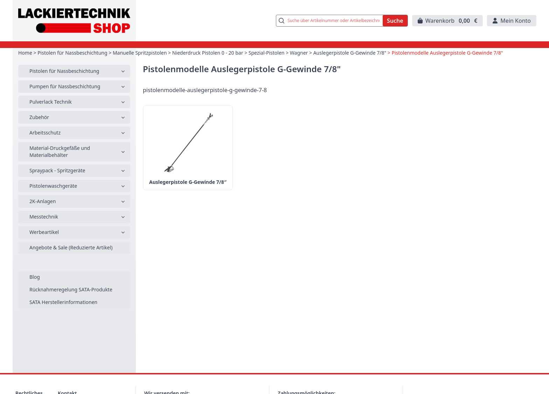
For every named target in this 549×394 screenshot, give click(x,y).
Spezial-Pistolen (267, 52)
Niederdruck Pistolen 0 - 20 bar (207, 52)
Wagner (299, 52)
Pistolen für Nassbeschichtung (72, 52)
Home (25, 52)
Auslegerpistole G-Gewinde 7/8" (350, 52)
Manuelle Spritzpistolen (140, 52)
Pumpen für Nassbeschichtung (64, 86)
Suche (395, 21)
